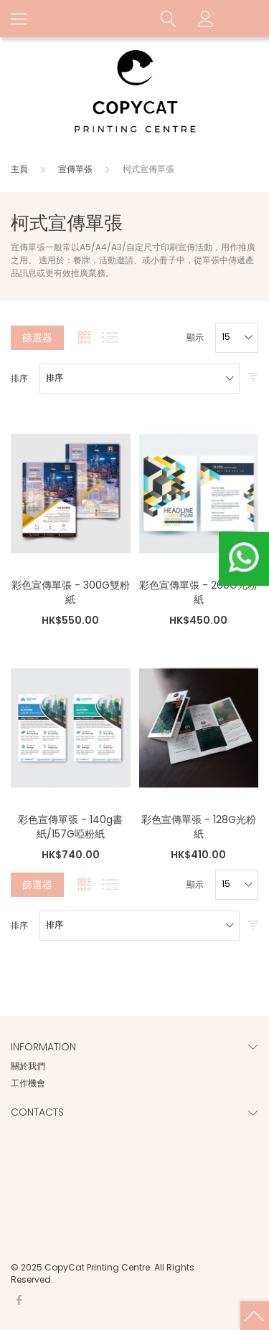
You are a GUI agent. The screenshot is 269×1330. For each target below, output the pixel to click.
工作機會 (28, 1083)
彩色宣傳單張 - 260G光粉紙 (198, 592)
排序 (19, 378)
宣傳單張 (76, 169)
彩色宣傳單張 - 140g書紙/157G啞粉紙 (70, 826)
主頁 (20, 169)
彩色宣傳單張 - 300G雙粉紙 (70, 592)
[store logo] (134, 92)
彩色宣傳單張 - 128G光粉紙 (198, 826)
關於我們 (28, 1066)
